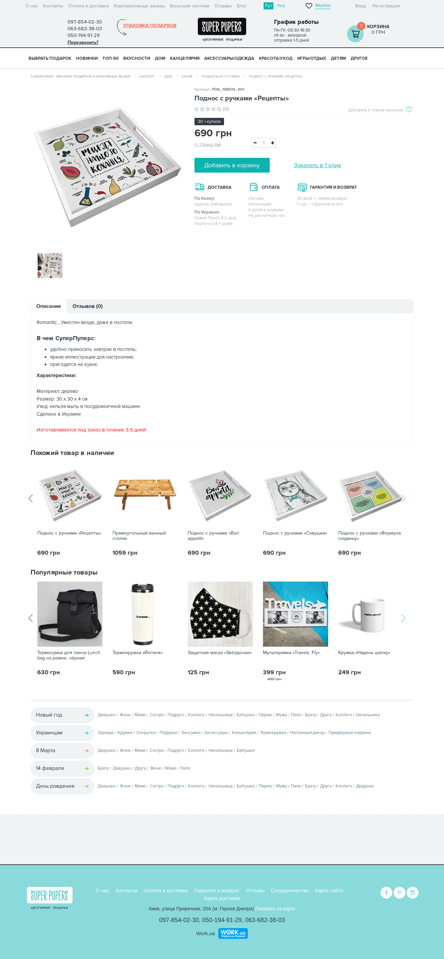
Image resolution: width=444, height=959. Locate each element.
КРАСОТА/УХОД (276, 58)
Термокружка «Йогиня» (138, 653)
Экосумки (191, 733)
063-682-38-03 (265, 920)
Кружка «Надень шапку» (364, 653)
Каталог (147, 77)
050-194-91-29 (222, 920)
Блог (242, 6)
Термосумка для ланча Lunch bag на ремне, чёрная (68, 656)
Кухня (186, 77)
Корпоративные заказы (139, 6)
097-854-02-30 (179, 920)
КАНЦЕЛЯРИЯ (184, 58)
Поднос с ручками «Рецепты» (69, 534)
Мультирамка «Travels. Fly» (291, 653)
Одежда (106, 733)
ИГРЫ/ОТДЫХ (311, 58)
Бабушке (246, 715)
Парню (265, 715)
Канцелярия (244, 733)
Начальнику (368, 715)
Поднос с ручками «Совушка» (295, 534)
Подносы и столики (220, 77)
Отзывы (223, 6)
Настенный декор (307, 733)
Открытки (146, 733)
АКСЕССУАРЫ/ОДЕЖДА (229, 58)
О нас (32, 6)
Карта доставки (222, 898)
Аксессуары (216, 733)
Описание (48, 307)
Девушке (107, 715)
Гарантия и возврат (216, 890)
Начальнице (221, 715)
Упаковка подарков (149, 26)
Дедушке (365, 786)
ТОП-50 (110, 58)
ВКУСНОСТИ (136, 58)
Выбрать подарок (50, 58)
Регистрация (386, 6)
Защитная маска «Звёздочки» (220, 653)
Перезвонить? (83, 42)
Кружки (125, 733)
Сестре (157, 715)
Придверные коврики (349, 733)
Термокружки (273, 733)
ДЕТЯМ (338, 58)
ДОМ (160, 58)
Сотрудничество (290, 890)
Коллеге (196, 715)
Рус (268, 5)
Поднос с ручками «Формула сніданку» (369, 536)
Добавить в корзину (232, 165)
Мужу (281, 715)
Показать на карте (275, 908)
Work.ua (205, 933)
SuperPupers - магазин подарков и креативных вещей (80, 77)
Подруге (176, 715)
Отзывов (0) (88, 307)
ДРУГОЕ (359, 58)
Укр (281, 5)
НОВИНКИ (87, 58)
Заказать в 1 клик (317, 165)
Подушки (168, 733)
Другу (325, 715)
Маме (140, 715)
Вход (360, 6)
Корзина (378, 27)
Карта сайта (329, 890)
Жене (125, 715)
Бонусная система (189, 6)
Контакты (53, 6)
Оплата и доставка (88, 6)
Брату (310, 715)
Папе (296, 715)
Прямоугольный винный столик (139, 536)
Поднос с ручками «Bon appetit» (213, 536)
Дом (168, 77)
